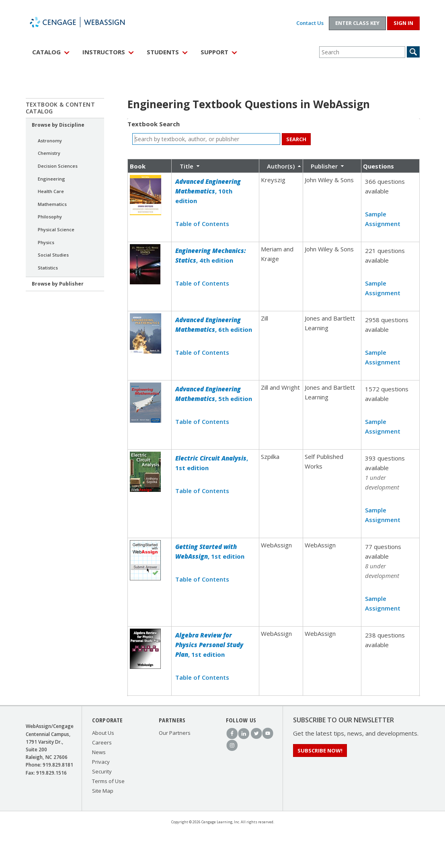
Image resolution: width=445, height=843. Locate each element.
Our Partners (175, 732)
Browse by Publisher (58, 283)
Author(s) (281, 166)
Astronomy (50, 141)
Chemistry (49, 153)
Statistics (48, 268)
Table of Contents (202, 224)
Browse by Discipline (58, 124)
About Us (103, 732)
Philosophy (50, 217)
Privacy (101, 761)
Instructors (103, 52)
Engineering (51, 179)
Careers (102, 742)
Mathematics (52, 204)
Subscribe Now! (319, 750)
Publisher (324, 166)
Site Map (102, 790)
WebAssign (86, 22)
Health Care (51, 191)
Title (186, 166)
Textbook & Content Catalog (60, 108)
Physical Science (56, 229)
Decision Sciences (58, 166)
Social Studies (53, 255)
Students (163, 52)
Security (102, 771)
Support (214, 52)
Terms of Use (108, 781)
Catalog (46, 52)
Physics (46, 242)
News (99, 752)
